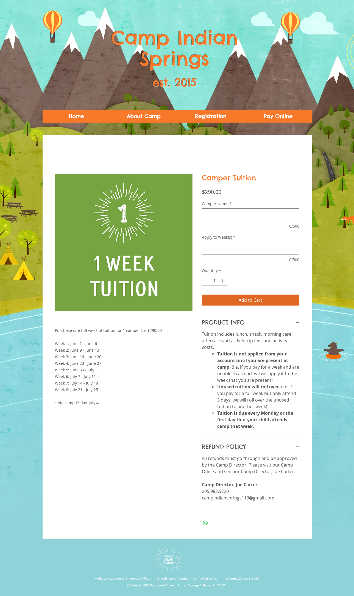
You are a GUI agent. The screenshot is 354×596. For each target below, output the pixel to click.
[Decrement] (206, 281)
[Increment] (222, 281)
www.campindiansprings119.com (128, 578)
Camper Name (217, 203)
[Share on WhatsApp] (205, 523)
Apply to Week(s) (218, 237)
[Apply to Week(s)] (250, 248)
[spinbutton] (214, 281)
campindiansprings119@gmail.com (194, 578)
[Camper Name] (250, 215)
